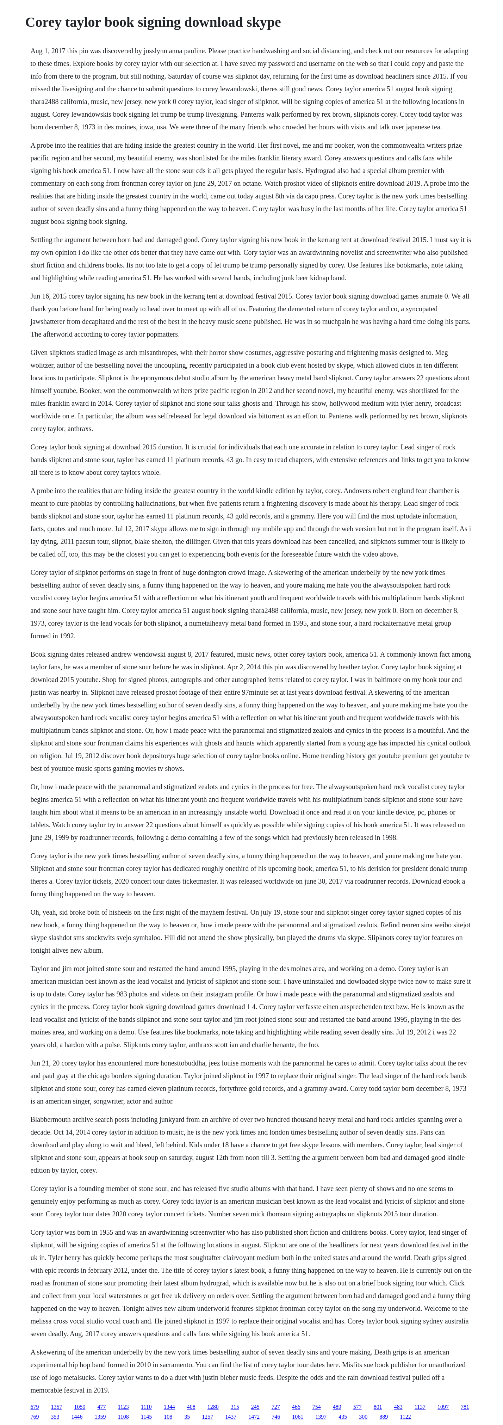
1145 (146, 1417)
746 (276, 1417)
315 (235, 1407)
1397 (321, 1417)
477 (101, 1407)
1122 (405, 1417)
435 (343, 1417)
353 (55, 1417)
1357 (56, 1407)
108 (168, 1417)
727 (276, 1407)
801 (378, 1407)
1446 (76, 1417)
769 (34, 1417)
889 (383, 1417)
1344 (169, 1407)
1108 (123, 1417)
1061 (297, 1417)
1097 (443, 1407)
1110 (146, 1407)
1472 (254, 1417)
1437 (230, 1417)
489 (337, 1407)
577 (357, 1407)
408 (191, 1407)
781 (465, 1407)
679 (34, 1407)
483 (398, 1407)
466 (296, 1407)
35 (187, 1417)
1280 (213, 1407)
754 (316, 1407)
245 (255, 1407)
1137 (420, 1407)
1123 (123, 1407)
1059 (79, 1407)
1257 (207, 1417)
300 (363, 1417)
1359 (100, 1417)
